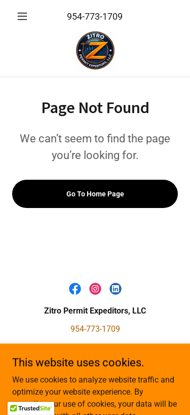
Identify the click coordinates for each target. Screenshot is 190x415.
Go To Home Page (95, 194)
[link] (95, 50)
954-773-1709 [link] (95, 16)
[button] (24, 16)
